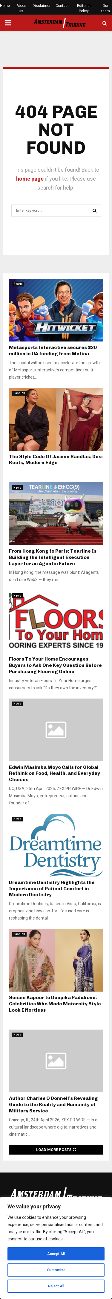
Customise (56, 1270)
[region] (56, 1248)
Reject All (56, 1286)
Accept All (56, 1253)
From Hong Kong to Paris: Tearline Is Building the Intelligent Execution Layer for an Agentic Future (52, 557)
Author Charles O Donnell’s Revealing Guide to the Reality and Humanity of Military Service (53, 1104)
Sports (18, 284)
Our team (105, 8)
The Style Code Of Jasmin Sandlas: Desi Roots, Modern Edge (56, 460)
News (17, 487)
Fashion (19, 393)
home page (30, 179)
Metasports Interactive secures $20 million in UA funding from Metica (53, 350)
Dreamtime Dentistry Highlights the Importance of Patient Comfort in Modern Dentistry (52, 888)
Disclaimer (41, 6)
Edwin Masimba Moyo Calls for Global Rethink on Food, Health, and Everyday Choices (54, 773)
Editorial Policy (83, 8)
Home (5, 6)
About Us (21, 8)
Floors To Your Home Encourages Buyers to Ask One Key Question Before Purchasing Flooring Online (55, 665)
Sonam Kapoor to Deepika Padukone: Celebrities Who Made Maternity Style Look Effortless (55, 1004)
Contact (62, 6)
